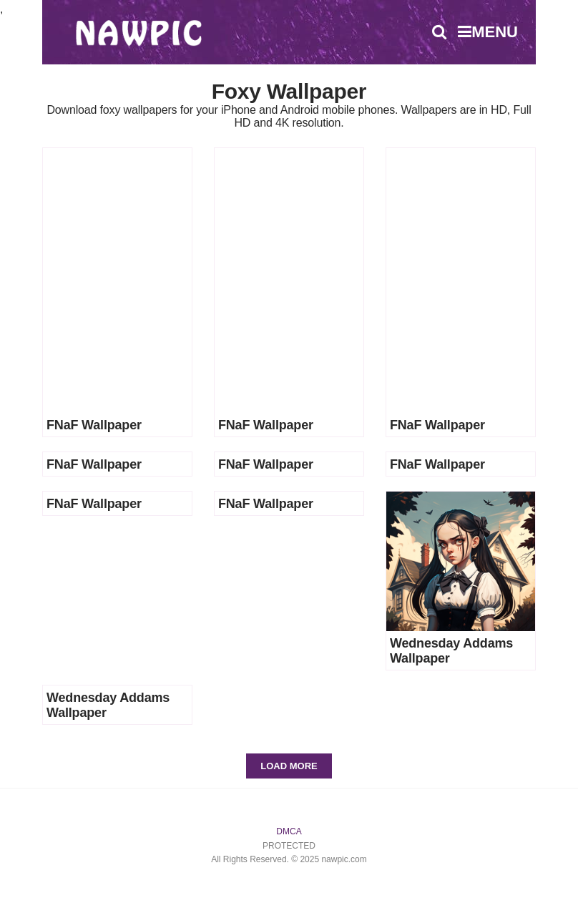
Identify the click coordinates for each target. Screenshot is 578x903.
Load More (288, 766)
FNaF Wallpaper (94, 425)
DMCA (288, 831)
